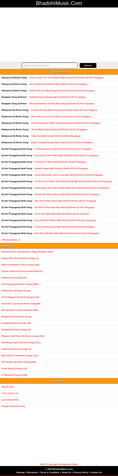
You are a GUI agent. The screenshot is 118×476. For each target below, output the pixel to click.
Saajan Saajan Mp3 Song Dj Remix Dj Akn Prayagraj (61, 168)
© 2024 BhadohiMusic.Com (59, 469)
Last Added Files (10, 399)
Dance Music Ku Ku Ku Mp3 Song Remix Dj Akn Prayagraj (61, 116)
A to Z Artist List (9, 393)
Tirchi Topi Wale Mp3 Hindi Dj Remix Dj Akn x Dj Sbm (62, 214)
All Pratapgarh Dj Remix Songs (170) (20, 297)
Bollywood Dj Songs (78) (14, 277)
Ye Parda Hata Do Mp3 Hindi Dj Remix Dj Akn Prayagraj (63, 149)
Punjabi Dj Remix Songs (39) (16, 323)
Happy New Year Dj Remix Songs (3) (20, 258)
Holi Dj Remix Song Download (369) (19, 310)
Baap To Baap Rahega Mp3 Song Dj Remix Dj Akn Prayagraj (61, 142)
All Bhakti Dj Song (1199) (14, 375)
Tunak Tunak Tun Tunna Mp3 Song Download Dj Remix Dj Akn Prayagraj (66, 77)
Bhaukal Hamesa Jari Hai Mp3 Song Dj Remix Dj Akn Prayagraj (61, 103)
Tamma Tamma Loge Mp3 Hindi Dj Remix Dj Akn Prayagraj (65, 227)
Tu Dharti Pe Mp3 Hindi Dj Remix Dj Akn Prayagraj (60, 162)
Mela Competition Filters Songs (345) (20, 264)
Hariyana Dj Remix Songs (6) (16, 349)
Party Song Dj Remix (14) (14, 368)
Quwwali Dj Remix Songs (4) (16, 329)
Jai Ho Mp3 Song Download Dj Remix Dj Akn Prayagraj (59, 129)
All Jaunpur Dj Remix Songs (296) (18, 362)
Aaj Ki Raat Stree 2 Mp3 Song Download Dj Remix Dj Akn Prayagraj (65, 123)
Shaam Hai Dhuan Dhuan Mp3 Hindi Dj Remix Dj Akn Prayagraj (67, 194)
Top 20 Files (7, 387)
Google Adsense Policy (13, 406)
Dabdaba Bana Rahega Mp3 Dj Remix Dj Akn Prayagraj (57, 97)
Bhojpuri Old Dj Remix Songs (16, 316)
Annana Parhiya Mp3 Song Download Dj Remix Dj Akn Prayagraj (64, 110)
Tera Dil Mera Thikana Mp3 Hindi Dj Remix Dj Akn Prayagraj (65, 220)
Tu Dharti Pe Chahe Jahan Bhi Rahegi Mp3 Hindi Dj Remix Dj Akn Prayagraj (73, 181)
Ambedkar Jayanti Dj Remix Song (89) (20, 303)
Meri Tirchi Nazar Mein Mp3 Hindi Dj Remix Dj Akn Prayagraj (65, 201)
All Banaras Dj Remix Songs (15, 290)
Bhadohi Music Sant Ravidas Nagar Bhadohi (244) (27, 251)
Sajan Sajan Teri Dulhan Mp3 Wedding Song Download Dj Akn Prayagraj (72, 188)
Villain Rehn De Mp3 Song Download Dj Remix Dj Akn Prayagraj (62, 90)
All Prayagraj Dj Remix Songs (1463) (20, 284)
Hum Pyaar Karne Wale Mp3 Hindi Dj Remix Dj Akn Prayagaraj (66, 155)
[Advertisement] (59, 34)
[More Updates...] (11, 239)
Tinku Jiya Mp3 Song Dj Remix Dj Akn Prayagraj (55, 136)
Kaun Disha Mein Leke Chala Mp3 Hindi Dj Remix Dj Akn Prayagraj (69, 175)
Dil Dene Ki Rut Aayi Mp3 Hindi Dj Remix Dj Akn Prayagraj (64, 207)
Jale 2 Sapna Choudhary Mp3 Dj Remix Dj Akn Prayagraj (58, 84)
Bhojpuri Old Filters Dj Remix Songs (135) (22, 336)
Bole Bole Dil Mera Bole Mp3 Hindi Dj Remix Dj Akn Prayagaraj (67, 233)
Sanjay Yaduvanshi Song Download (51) (21, 271)
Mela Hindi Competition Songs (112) (19, 355)
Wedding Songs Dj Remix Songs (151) (21, 342)
